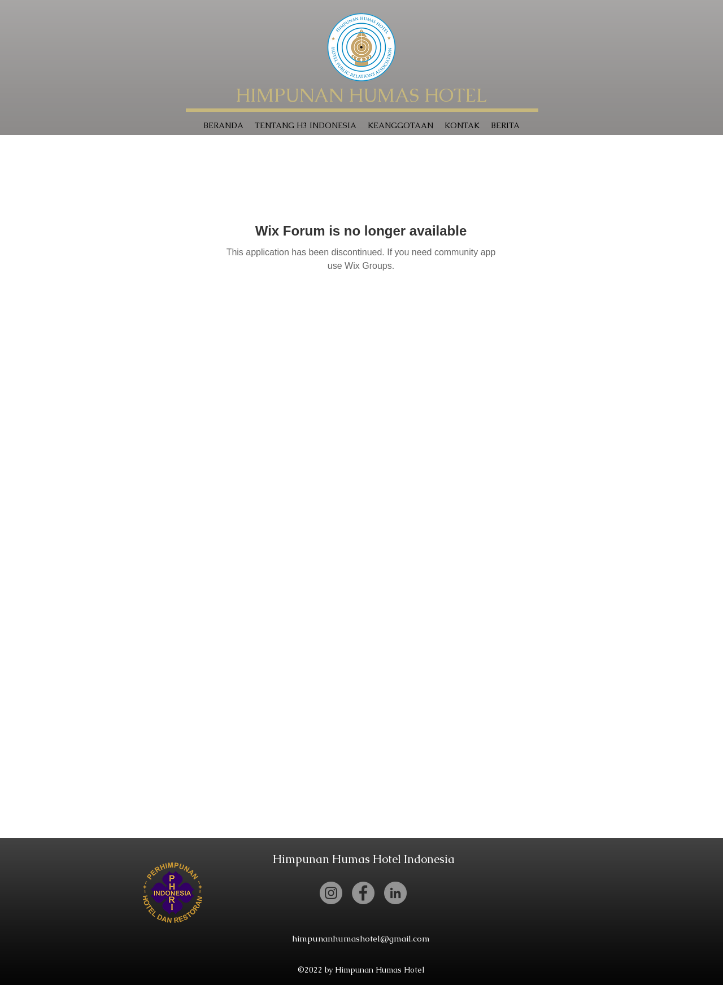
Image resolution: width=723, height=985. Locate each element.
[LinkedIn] (395, 893)
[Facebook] (363, 893)
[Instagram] (331, 893)
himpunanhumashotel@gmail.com (361, 938)
